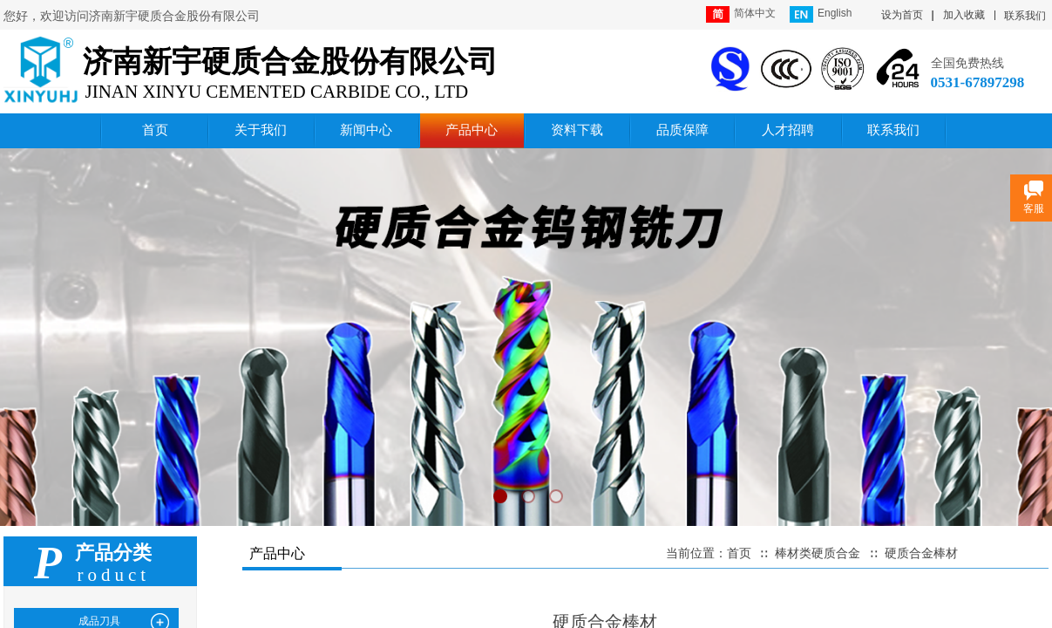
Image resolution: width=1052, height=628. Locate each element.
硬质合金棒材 (921, 553)
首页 (739, 553)
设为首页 (902, 15)
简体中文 (741, 14)
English (821, 14)
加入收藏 (964, 15)
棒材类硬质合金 (817, 553)
